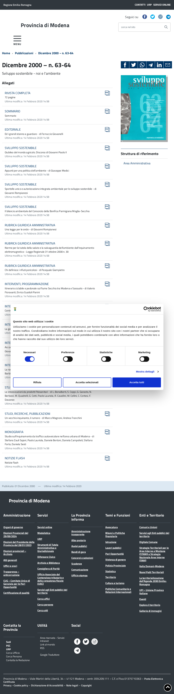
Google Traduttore (49, 654)
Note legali (72, 685)
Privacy (7, 685)
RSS (42, 648)
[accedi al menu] (17, 40)
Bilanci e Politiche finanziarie (115, 534)
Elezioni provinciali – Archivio (14, 552)
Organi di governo (13, 527)
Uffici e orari (10, 566)
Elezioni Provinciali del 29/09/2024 (15, 534)
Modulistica (43, 533)
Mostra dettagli (145, 371)
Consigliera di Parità (48, 569)
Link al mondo (47, 644)
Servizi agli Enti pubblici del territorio (52, 591)
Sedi (8, 641)
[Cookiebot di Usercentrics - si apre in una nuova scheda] (146, 309)
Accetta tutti (136, 382)
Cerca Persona (14, 656)
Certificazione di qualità (16, 593)
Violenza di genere (115, 560)
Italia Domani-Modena (151, 566)
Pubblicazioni (24, 53)
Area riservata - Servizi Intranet (52, 639)
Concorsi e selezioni (82, 558)
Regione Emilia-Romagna (17, 5)
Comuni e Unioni (148, 527)
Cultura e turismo (114, 583)
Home (6, 53)
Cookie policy (21, 685)
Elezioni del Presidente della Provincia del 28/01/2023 (18, 543)
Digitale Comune (148, 542)
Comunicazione (79, 570)
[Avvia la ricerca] (166, 27)
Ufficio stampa (79, 575)
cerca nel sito (128, 27)
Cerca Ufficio (13, 652)
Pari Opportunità (114, 554)
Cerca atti (42, 610)
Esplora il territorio (149, 605)
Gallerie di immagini (150, 611)
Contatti (140, 5)
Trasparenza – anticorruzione (11, 573)
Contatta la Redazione (18, 660)
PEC (8, 645)
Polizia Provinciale (115, 566)
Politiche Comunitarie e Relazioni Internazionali (118, 590)
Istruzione (110, 542)
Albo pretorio (78, 540)
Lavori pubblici (113, 548)
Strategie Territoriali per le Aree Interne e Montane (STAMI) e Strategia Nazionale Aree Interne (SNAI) (154, 554)
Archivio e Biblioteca (48, 563)
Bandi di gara (78, 552)
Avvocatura (111, 527)
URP (149, 5)
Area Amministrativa (137, 163)
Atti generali (10, 560)
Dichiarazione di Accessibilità (47, 685)
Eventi (142, 599)
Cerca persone (45, 605)
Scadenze (76, 564)
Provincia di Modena (45, 25)
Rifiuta (37, 382)
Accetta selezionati (86, 382)
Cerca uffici (43, 599)
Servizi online (162, 5)
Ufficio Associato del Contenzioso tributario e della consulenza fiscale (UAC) (50, 579)
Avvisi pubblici (79, 546)
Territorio (110, 577)
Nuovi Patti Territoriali (151, 572)
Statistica (110, 571)
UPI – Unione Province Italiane (151, 591)
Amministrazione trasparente (80, 532)
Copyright (86, 685)
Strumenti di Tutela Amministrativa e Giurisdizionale (47, 548)
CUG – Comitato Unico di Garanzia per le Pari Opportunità (16, 584)
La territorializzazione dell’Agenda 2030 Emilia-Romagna (153, 581)
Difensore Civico (46, 557)
